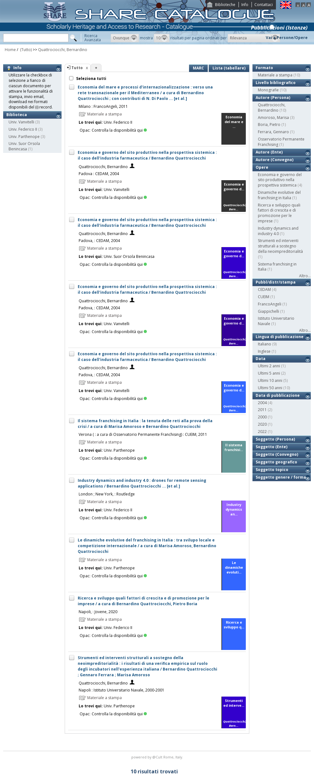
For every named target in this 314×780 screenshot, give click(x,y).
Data (260, 358)
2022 (262, 431)
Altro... (305, 276)
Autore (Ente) (269, 152)
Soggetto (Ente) (271, 446)
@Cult (157, 757)
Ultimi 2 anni (269, 366)
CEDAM (264, 289)
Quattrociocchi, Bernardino (62, 49)
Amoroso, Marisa (273, 117)
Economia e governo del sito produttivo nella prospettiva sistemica (280, 180)
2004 (262, 402)
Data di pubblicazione (278, 395)
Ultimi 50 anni (270, 387)
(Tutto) (25, 49)
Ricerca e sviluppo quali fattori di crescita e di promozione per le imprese (279, 213)
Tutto (77, 67)
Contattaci (263, 4)
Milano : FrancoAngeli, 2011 (103, 106)
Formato (264, 67)
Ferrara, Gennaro (273, 131)
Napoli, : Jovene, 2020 (98, 611)
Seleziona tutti (90, 78)
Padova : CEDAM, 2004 (99, 173)
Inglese (264, 351)
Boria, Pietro (269, 124)
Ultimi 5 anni (269, 373)
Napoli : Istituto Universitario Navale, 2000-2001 (121, 690)
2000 (262, 417)
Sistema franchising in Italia (277, 266)
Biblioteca (16, 114)
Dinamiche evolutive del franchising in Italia (279, 195)
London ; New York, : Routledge (107, 494)
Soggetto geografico (276, 462)
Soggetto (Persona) (275, 439)
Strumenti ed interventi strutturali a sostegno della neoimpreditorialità (280, 246)
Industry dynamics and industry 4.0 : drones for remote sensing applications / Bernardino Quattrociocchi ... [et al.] (142, 483)
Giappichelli (268, 311)
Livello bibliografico (276, 82)
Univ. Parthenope (24, 136)
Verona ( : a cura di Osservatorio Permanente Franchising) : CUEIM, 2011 (143, 434)
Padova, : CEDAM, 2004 (99, 240)
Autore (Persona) (273, 97)
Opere (262, 167)
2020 (262, 424)
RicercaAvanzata (92, 38)
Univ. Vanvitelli (21, 122)
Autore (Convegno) (274, 159)
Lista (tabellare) (229, 68)
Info (244, 4)
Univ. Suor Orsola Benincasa (24, 146)
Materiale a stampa (275, 75)
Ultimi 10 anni (270, 380)
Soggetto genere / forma (281, 477)
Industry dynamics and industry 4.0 (278, 231)
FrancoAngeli (269, 304)
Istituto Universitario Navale (276, 321)
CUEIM (263, 296)
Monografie (268, 90)
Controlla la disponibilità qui (119, 130)
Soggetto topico (272, 469)
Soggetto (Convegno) (277, 454)
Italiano (264, 344)
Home (10, 49)
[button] (125, 38)
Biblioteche (225, 4)
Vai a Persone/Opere (287, 37)
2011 (262, 409)
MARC (198, 68)
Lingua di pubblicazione (280, 336)
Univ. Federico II (23, 129)
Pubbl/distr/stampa (276, 282)
